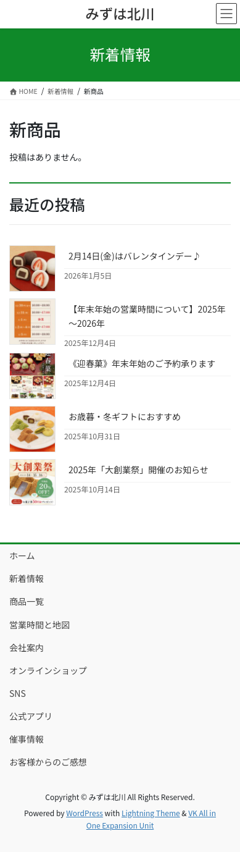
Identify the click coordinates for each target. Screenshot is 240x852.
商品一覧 (26, 601)
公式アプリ (30, 716)
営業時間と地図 (39, 624)
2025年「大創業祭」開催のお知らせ (138, 469)
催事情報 (26, 739)
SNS (17, 693)
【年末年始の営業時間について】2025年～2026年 (147, 316)
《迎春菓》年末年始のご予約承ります (141, 363)
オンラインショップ (48, 670)
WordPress (84, 813)
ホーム (22, 555)
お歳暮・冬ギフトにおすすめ (124, 416)
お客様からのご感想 (48, 762)
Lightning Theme (151, 813)
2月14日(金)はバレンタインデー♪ (134, 256)
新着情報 (26, 578)
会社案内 (26, 647)
